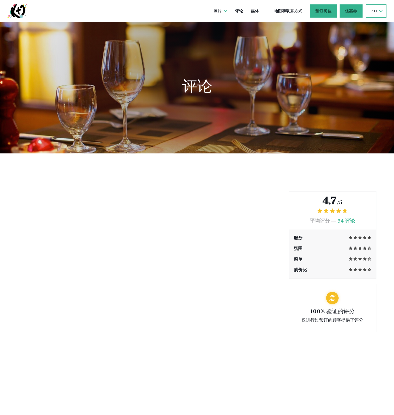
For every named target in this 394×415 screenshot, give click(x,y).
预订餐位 (323, 11)
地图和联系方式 (288, 11)
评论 (239, 11)
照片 (221, 11)
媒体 (255, 11)
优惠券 (351, 11)
